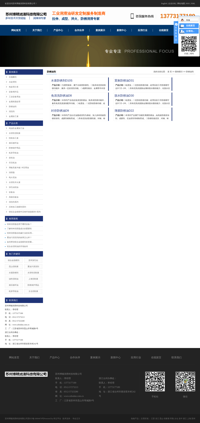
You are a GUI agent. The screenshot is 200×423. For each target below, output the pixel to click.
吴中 (180, 418)
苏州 (193, 418)
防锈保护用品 (14, 148)
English (164, 3)
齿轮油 (12, 158)
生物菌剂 (12, 77)
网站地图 (181, 3)
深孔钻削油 (13, 187)
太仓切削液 (33, 291)
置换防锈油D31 (124, 80)
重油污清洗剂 (33, 266)
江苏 (153, 418)
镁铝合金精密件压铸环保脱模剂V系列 (25, 212)
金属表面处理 (14, 102)
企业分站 (172, 3)
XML (193, 3)
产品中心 (58, 30)
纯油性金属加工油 (16, 128)
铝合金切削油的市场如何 (17, 246)
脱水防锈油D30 (124, 95)
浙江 (185, 418)
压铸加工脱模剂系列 (17, 207)
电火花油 (12, 177)
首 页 (169, 72)
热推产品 (135, 418)
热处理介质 (13, 87)
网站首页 (16, 30)
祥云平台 (57, 418)
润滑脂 (12, 172)
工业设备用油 (14, 97)
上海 (189, 418)
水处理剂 (12, 82)
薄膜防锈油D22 (124, 110)
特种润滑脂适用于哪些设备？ (19, 224)
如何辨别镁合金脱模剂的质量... (20, 242)
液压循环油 (13, 143)
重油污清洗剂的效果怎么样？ (19, 237)
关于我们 (37, 30)
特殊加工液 (13, 138)
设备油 (12, 192)
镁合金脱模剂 (13, 260)
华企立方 (76, 418)
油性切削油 (13, 279)
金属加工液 (13, 116)
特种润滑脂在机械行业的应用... (20, 233)
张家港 (167, 418)
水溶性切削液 (14, 133)
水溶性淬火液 (14, 182)
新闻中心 (121, 30)
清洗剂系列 (13, 202)
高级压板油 (13, 197)
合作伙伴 (79, 30)
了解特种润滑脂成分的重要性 (19, 229)
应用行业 (142, 30)
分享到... (190, 31)
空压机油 (12, 163)
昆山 (161, 418)
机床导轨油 (13, 153)
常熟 (172, 418)
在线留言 (163, 30)
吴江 (157, 418)
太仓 (176, 418)
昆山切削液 (13, 266)
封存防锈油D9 (60, 110)
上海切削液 (33, 279)
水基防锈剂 (13, 273)
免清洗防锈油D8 (61, 95)
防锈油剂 (12, 106)
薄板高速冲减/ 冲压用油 (19, 167)
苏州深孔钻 (33, 260)
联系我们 (176, 357)
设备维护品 (13, 92)
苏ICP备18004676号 (36, 418)
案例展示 (100, 30)
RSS (188, 3)
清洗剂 (12, 111)
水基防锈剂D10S (61, 80)
